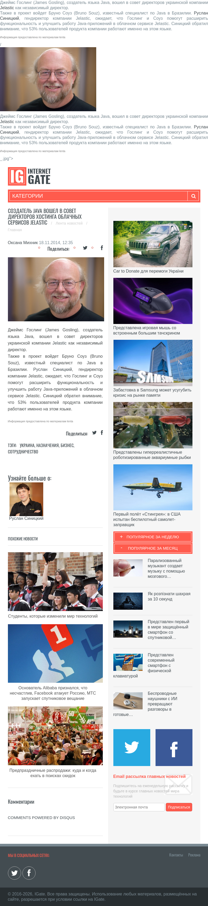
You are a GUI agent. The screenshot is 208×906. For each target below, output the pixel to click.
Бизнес (67, 445)
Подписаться (179, 807)
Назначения (47, 445)
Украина (27, 445)
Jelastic (7, 8)
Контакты (176, 854)
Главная (15, 230)
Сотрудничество (23, 451)
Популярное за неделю (153, 537)
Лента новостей (70, 223)
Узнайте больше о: (29, 477)
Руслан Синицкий (52, 369)
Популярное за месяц (152, 548)
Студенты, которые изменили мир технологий (53, 616)
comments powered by (41, 817)
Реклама (194, 854)
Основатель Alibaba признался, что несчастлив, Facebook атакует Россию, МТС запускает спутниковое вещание (53, 693)
